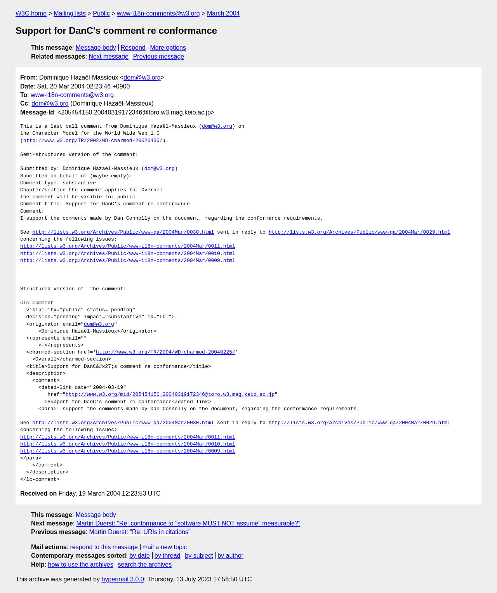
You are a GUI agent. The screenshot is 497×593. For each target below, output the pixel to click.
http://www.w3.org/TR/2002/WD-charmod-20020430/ (93, 140)
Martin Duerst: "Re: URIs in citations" (139, 532)
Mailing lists (70, 13)
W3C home (31, 13)
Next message (109, 56)
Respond (133, 47)
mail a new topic (164, 547)
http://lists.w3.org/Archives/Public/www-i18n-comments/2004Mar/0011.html (127, 246)
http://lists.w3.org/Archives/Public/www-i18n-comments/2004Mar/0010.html (127, 253)
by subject (199, 555)
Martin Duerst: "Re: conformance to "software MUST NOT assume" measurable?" (188, 523)
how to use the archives (80, 564)
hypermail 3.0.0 (122, 579)
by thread (168, 555)
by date (139, 555)
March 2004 (223, 13)
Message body (96, 47)
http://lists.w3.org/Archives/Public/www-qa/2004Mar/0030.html (123, 232)
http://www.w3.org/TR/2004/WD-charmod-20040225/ (165, 352)
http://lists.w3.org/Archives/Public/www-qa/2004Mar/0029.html (359, 232)
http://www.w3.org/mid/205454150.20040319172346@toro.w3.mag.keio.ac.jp (170, 394)
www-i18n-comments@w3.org (158, 13)
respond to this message (103, 547)
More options (168, 47)
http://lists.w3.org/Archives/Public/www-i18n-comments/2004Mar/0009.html (127, 260)
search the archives (145, 564)
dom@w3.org (141, 77)
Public (101, 13)
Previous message (158, 56)
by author (230, 555)
